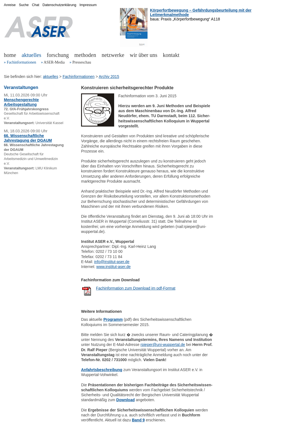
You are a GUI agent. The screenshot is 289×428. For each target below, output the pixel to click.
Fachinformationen (21, 62)
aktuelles (31, 55)
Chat (35, 5)
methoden (85, 55)
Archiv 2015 (109, 76)
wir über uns (143, 55)
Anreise (10, 5)
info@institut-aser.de (111, 261)
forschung (58, 55)
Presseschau (81, 62)
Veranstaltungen (21, 87)
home (10, 55)
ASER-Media (54, 62)
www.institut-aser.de (113, 266)
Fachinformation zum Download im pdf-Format (135, 288)
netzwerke (112, 55)
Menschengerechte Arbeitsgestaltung (21, 102)
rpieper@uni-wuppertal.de (163, 344)
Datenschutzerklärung (59, 5)
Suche (24, 5)
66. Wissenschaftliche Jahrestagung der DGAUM (28, 138)
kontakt (171, 55)
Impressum (88, 5)
